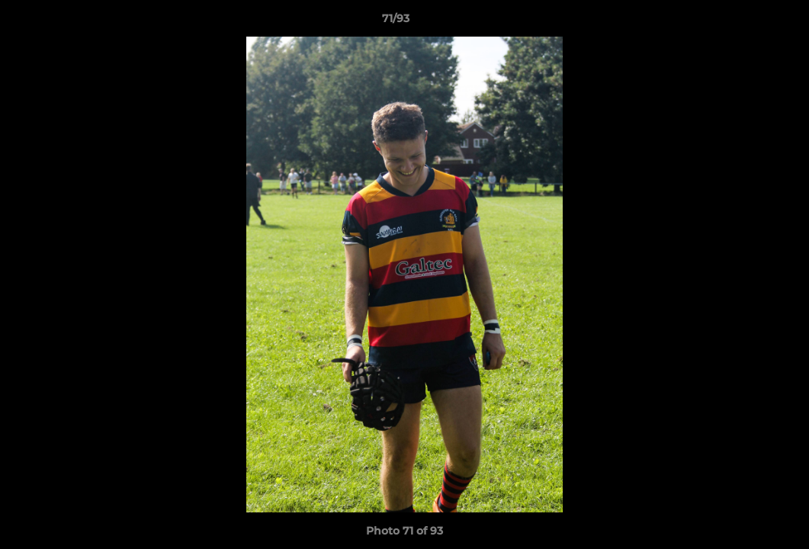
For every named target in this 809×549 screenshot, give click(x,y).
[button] (745, 22)
